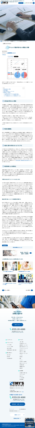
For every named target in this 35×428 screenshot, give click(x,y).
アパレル (4, 54)
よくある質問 (22, 377)
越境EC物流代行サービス (24, 346)
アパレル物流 (9, 344)
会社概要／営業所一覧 (23, 372)
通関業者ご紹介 (22, 366)
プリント (21, 359)
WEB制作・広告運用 (23, 361)
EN (32, 0)
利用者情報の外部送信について (14, 410)
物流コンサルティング (23, 363)
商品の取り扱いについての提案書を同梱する (12, 94)
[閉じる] (33, 419)
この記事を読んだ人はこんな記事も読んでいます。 (13, 95)
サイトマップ (11, 409)
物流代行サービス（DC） (24, 353)
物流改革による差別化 (7, 92)
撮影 (20, 358)
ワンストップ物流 (10, 346)
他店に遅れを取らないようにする (8, 91)
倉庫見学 (21, 368)
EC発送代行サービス (23, 343)
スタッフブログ (22, 374)
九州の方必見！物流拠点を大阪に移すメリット (23, 160)
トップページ (9, 339)
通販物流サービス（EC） (24, 345)
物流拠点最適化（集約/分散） (12, 349)
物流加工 (21, 356)
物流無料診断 (22, 364)
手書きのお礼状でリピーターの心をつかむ (12, 93)
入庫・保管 (21, 341)
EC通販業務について (11, 53)
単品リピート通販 (23, 351)
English (16, 418)
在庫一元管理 (9, 348)
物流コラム (21, 376)
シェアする (10, 56)
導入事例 (8, 356)
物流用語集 (21, 379)
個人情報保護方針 (22, 409)
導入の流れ (9, 354)
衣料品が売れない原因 (7, 89)
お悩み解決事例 (9, 358)
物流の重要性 (5, 90)
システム (21, 354)
